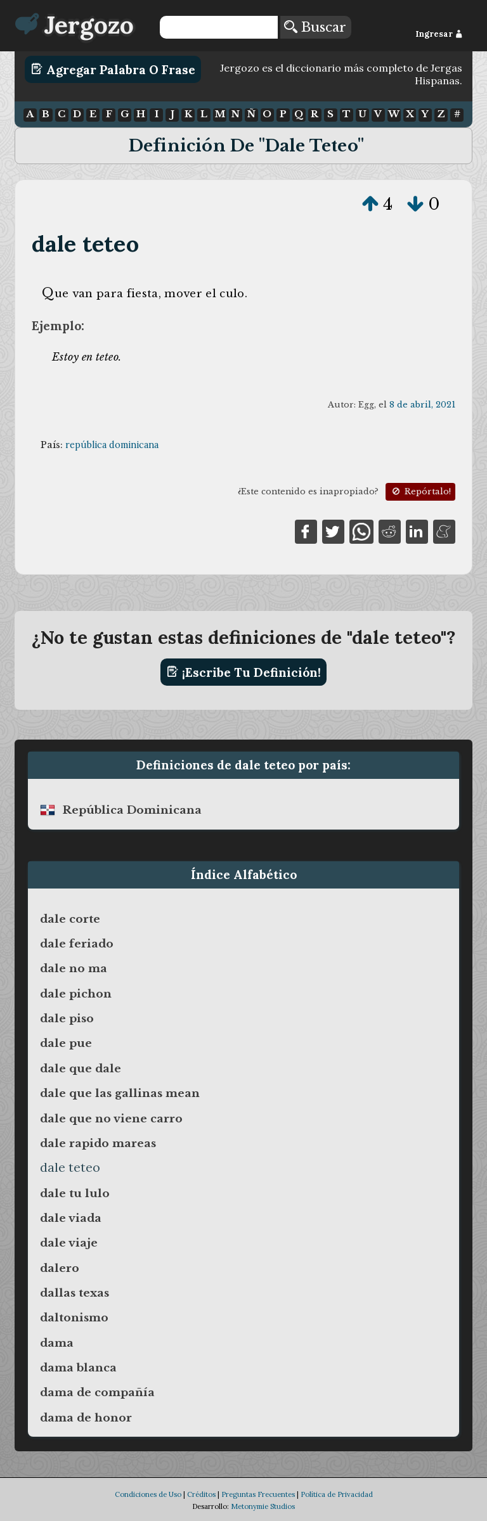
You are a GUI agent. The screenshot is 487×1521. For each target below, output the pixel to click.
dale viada (70, 1218)
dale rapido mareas (98, 1143)
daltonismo (74, 1318)
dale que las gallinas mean (120, 1093)
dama (57, 1343)
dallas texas (74, 1293)
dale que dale (80, 1068)
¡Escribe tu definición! (244, 671)
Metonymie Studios (263, 1506)
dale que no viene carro (111, 1119)
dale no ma (73, 968)
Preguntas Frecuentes (258, 1494)
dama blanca (78, 1368)
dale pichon (76, 994)
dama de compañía (97, 1392)
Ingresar (439, 34)
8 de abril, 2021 (422, 404)
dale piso (67, 1018)
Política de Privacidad (337, 1494)
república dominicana (112, 445)
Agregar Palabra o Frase (113, 69)
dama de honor (86, 1418)
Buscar (315, 27)
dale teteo (85, 243)
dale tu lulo (75, 1193)
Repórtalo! (420, 491)
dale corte (70, 919)
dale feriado (77, 944)
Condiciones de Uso (148, 1494)
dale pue (66, 1043)
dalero (59, 1268)
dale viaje (69, 1243)
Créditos (201, 1494)
